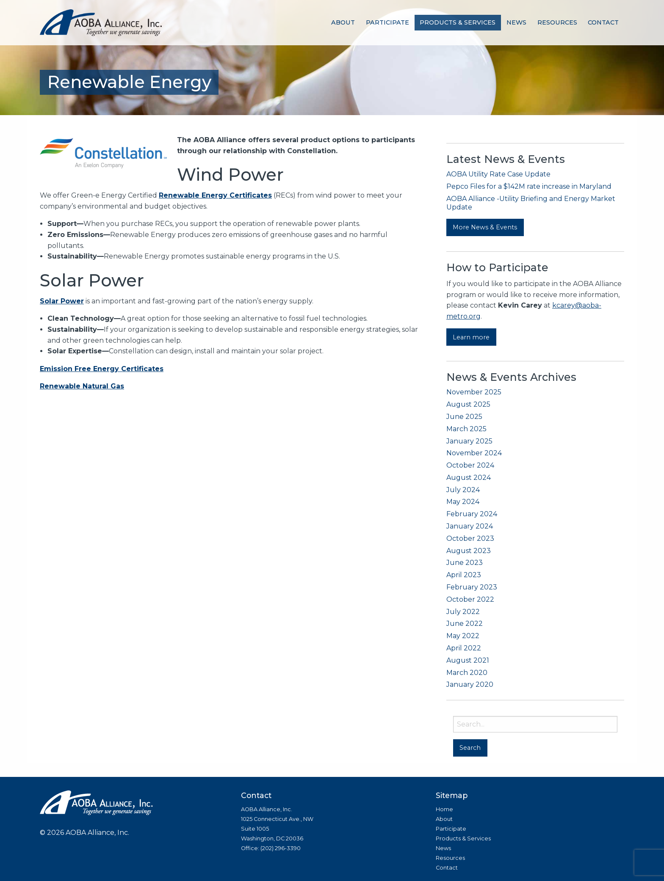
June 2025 (464, 417)
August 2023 (468, 551)
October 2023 (470, 538)
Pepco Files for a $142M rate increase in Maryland (528, 186)
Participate (387, 22)
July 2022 (463, 612)
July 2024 (463, 490)
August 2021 (467, 660)
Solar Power (62, 301)
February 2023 (471, 587)
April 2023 (463, 575)
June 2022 (464, 623)
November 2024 (474, 453)
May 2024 (462, 502)
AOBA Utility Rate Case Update (498, 174)
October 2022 (470, 599)
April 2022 (463, 648)
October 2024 (470, 465)
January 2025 (469, 441)
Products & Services (457, 22)
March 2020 (466, 673)
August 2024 (468, 478)
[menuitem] (343, 22)
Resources (557, 22)
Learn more (471, 337)
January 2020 (469, 684)
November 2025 (473, 392)
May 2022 (462, 636)
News (516, 22)
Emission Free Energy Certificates (101, 369)
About (343, 22)
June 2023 (464, 563)
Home (444, 809)
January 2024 (469, 526)
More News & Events (485, 227)
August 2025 (468, 404)
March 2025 (466, 429)
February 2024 (471, 514)
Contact (603, 22)
